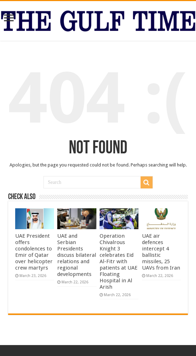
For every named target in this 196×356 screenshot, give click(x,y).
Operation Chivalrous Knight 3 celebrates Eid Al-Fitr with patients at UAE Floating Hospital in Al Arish (118, 261)
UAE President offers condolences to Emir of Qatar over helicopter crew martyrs (34, 252)
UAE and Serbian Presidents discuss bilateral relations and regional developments (76, 255)
